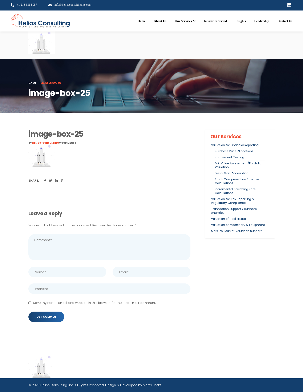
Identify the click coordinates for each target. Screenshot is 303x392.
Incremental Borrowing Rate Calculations (235, 191)
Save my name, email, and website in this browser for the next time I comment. (94, 302)
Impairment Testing (229, 157)
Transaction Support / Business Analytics (234, 211)
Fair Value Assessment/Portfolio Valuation (238, 165)
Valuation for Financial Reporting (235, 145)
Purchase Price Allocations (234, 151)
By (43, 142)
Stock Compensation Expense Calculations (237, 181)
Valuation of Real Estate (228, 219)
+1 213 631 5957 (27, 4)
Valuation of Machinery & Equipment (238, 225)
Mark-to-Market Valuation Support (236, 231)
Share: (33, 180)
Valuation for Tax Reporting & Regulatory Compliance (232, 201)
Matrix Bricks (152, 385)
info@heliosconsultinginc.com (72, 4)
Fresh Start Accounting (232, 173)
